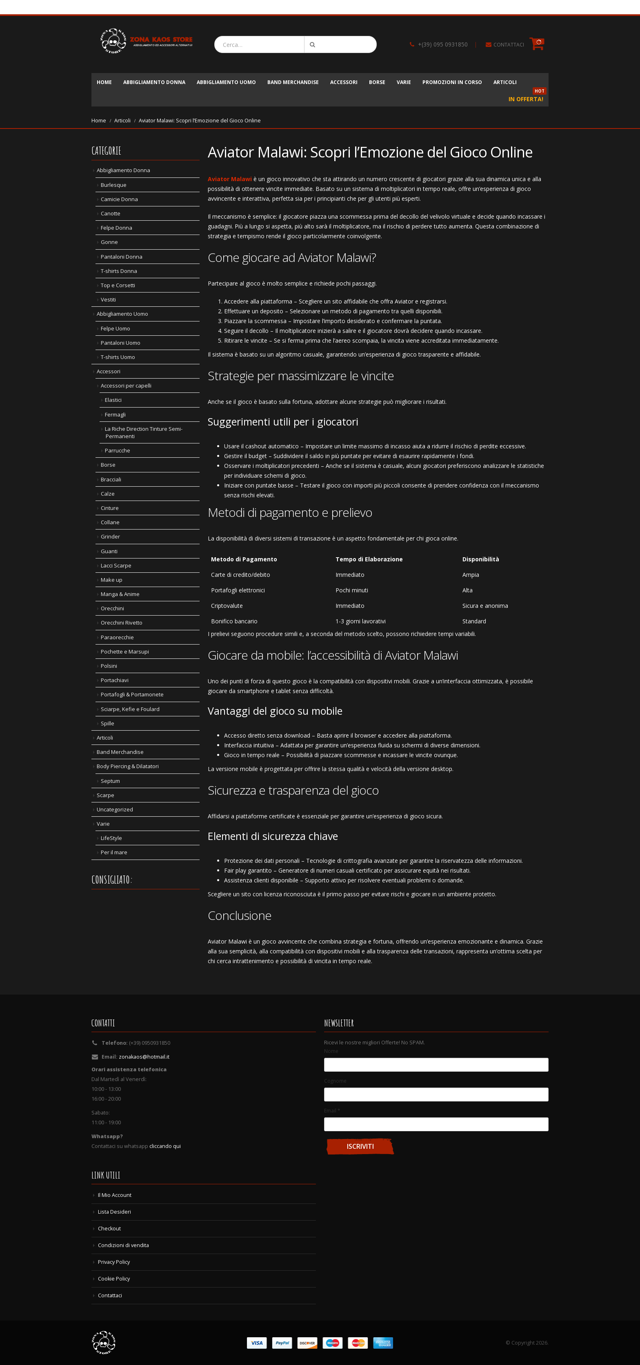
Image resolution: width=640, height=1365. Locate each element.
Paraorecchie (117, 637)
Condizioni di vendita (123, 1245)
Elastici (113, 399)
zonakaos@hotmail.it (144, 1056)
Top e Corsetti (118, 285)
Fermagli (115, 414)
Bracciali (111, 479)
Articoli (505, 82)
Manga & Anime (120, 594)
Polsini (109, 665)
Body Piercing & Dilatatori (128, 766)
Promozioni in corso (452, 82)
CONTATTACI (508, 44)
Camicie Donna (119, 199)
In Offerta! (528, 97)
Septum (110, 780)
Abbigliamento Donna (154, 82)
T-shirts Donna (119, 271)
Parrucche (117, 450)
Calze (108, 493)
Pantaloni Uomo (120, 342)
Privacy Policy (114, 1262)
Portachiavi (115, 680)
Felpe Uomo (115, 328)
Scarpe (105, 795)
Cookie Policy (114, 1278)
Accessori (344, 82)
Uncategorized (115, 809)
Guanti (109, 551)
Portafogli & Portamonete (132, 694)
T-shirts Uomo (118, 357)
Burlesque (114, 184)
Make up (111, 579)
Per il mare (114, 852)
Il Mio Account (114, 1195)
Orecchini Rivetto (121, 622)
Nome (331, 1051)
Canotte (110, 213)
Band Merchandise (293, 82)
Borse (377, 82)
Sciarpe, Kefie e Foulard (130, 709)
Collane (110, 522)
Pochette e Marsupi (125, 651)
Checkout (109, 1228)
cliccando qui (165, 1146)
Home (104, 82)
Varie (404, 82)
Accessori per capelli (126, 385)
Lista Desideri (114, 1211)
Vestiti (108, 299)
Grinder (110, 536)
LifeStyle (111, 838)
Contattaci (110, 1295)
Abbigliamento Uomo (226, 82)
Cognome (335, 1080)
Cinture (110, 508)
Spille (107, 723)
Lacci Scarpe (116, 565)
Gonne (109, 242)
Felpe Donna (116, 227)
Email (332, 1110)
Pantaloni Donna (121, 256)
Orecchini (112, 608)
